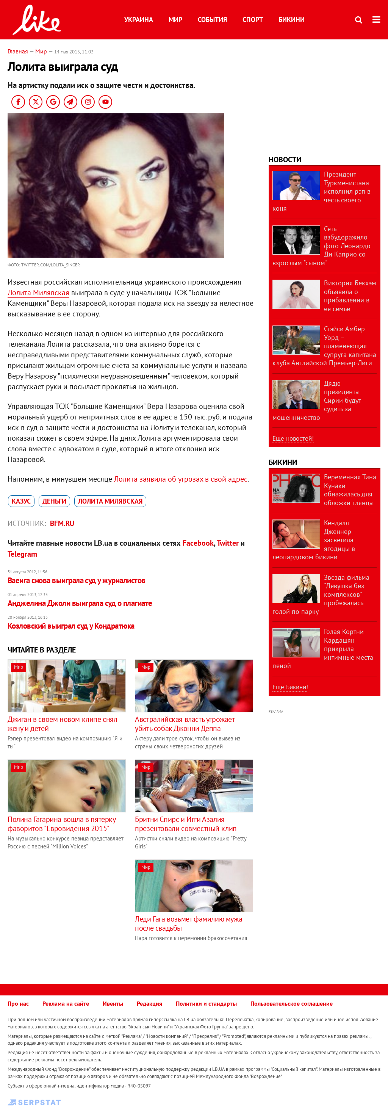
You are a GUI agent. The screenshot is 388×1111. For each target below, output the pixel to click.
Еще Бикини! (290, 687)
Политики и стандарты (206, 1003)
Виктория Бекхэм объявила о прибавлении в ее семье (350, 296)
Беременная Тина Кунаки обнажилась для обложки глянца (350, 490)
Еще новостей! (293, 438)
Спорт (252, 19)
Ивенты (113, 1003)
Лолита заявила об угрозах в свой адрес (180, 479)
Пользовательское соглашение (291, 1003)
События (212, 19)
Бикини (291, 19)
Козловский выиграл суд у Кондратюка (71, 626)
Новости (285, 159)
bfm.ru (62, 523)
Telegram (22, 554)
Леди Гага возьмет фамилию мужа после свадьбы (188, 923)
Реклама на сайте (65, 1003)
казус (21, 501)
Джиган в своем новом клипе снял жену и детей (62, 723)
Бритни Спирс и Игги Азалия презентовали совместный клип (186, 823)
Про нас (18, 1003)
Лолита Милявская (38, 292)
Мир (175, 19)
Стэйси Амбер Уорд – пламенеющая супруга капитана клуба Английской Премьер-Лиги (324, 345)
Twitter (228, 543)
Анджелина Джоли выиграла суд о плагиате (80, 603)
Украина (138, 19)
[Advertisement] (71, 912)
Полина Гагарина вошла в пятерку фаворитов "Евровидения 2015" (62, 823)
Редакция (149, 1003)
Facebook (198, 543)
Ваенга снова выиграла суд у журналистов (77, 580)
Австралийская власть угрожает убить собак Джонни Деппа (184, 723)
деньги (54, 501)
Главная (18, 51)
